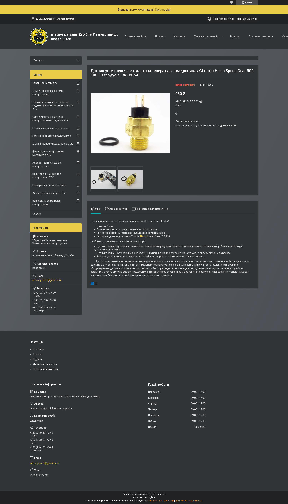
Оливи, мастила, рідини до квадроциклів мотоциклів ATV (50, 118)
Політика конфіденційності (189, 500)
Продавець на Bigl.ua (144, 497)
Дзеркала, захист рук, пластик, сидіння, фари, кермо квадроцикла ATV (53, 105)
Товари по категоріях (207, 36)
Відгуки (234, 36)
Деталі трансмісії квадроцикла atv (52, 143)
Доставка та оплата (260, 36)
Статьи (36, 213)
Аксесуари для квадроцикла (49, 193)
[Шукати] (77, 60)
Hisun (143, 236)
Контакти (179, 36)
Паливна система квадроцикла (50, 128)
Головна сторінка (135, 36)
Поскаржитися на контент (160, 500)
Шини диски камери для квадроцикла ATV (46, 176)
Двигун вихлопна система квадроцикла (47, 92)
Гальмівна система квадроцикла (51, 135)
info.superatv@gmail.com (47, 280)
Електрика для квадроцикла (49, 185)
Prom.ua (161, 494)
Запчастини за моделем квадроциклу (46, 202)
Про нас (160, 36)
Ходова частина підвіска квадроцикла (47, 164)
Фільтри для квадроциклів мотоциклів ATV (48, 153)
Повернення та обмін (45, 369)
